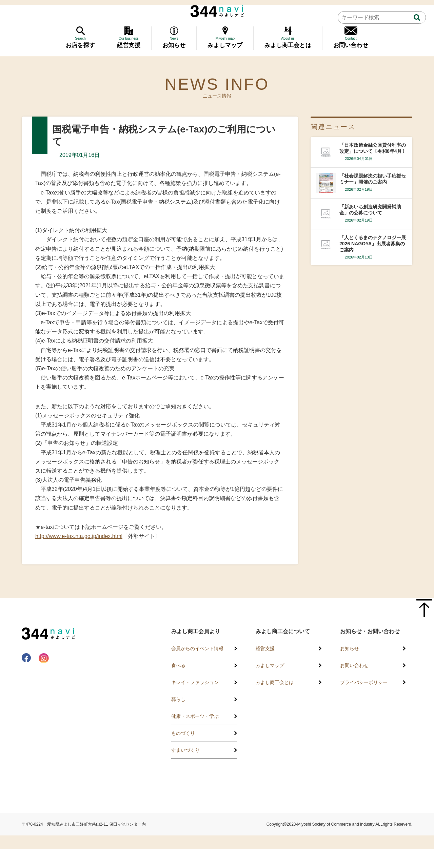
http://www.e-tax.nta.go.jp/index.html (78, 536)
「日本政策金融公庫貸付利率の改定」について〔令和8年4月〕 (373, 148)
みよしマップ (270, 665)
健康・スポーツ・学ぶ (195, 716)
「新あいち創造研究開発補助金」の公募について (370, 209)
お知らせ (349, 648)
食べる (178, 665)
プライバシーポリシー (364, 682)
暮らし (178, 699)
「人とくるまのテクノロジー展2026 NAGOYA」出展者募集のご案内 (372, 243)
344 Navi (217, 11)
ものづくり (183, 733)
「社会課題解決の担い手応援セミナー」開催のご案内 (372, 179)
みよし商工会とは (275, 682)
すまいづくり (185, 750)
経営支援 (265, 648)
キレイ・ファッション (195, 682)
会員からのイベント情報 (197, 648)
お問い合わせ (354, 665)
